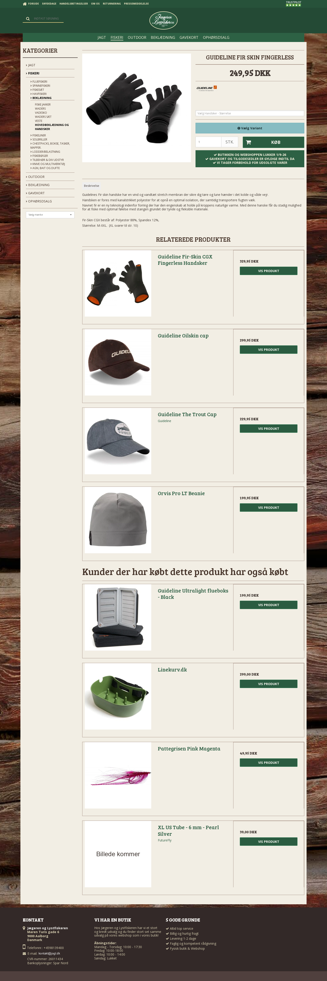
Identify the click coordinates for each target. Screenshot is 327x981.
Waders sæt (43, 117)
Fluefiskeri (38, 82)
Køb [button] (261, 142)
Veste (38, 121)
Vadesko (41, 113)
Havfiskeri (38, 94)
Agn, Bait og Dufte (45, 168)
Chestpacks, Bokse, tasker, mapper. (50, 146)
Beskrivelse (91, 186)
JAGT (30, 65)
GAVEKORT (35, 193)
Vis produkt (268, 271)
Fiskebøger (39, 156)
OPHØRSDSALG (39, 201)
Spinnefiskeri (40, 86)
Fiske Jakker (43, 104)
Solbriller (38, 139)
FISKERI (32, 73)
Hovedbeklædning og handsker (52, 127)
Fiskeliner (38, 135)
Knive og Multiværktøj (47, 164)
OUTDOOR (35, 177)
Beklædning (41, 98)
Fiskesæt (37, 90)
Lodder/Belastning (45, 152)
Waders (40, 109)
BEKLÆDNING (38, 185)
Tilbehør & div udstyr (47, 160)
